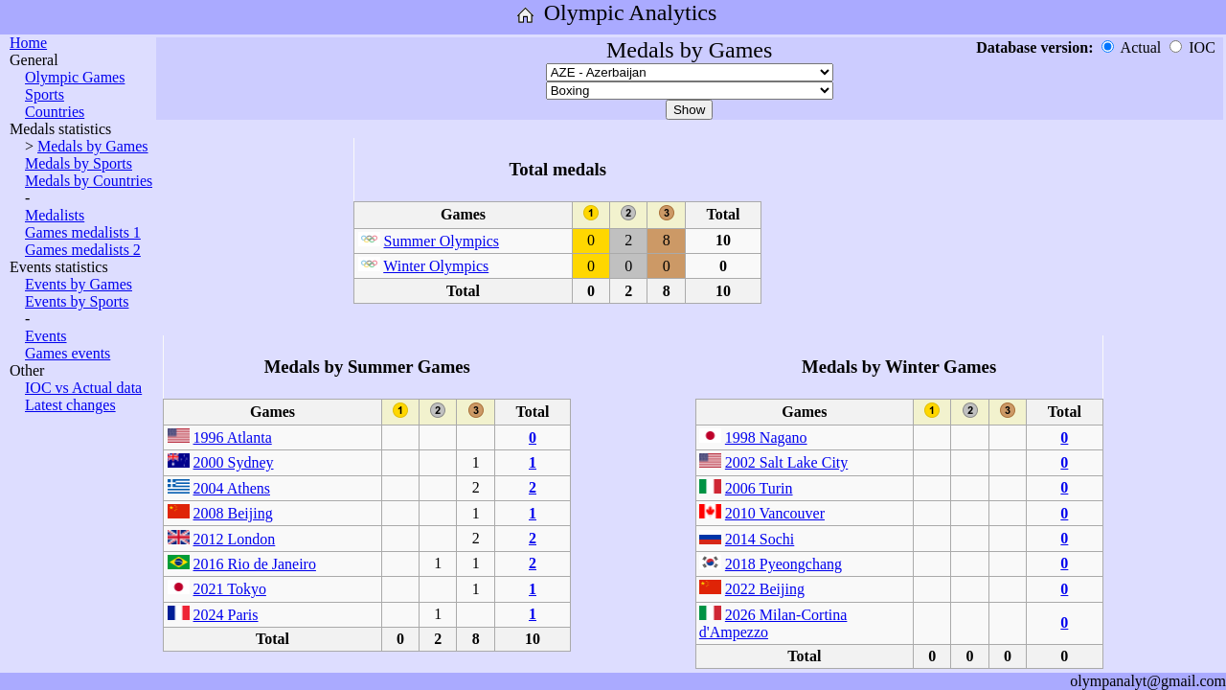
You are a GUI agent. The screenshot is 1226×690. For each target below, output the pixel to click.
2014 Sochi (759, 539)
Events (46, 336)
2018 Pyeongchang (783, 564)
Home (28, 42)
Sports (44, 94)
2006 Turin (759, 488)
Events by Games (78, 284)
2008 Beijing (233, 513)
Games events (67, 353)
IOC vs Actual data (83, 388)
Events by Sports (76, 301)
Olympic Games (75, 77)
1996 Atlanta (232, 437)
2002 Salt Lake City (786, 462)
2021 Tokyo (229, 589)
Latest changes (70, 405)
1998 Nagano (766, 437)
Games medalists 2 (83, 250)
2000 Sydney (233, 462)
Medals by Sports (78, 163)
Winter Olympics (435, 266)
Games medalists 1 (83, 232)
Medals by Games (92, 146)
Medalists (54, 215)
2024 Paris (226, 615)
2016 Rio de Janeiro (254, 564)
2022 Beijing (765, 589)
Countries (54, 112)
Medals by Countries (88, 180)
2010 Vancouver (775, 513)
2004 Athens (231, 488)
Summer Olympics (441, 241)
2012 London (234, 539)
